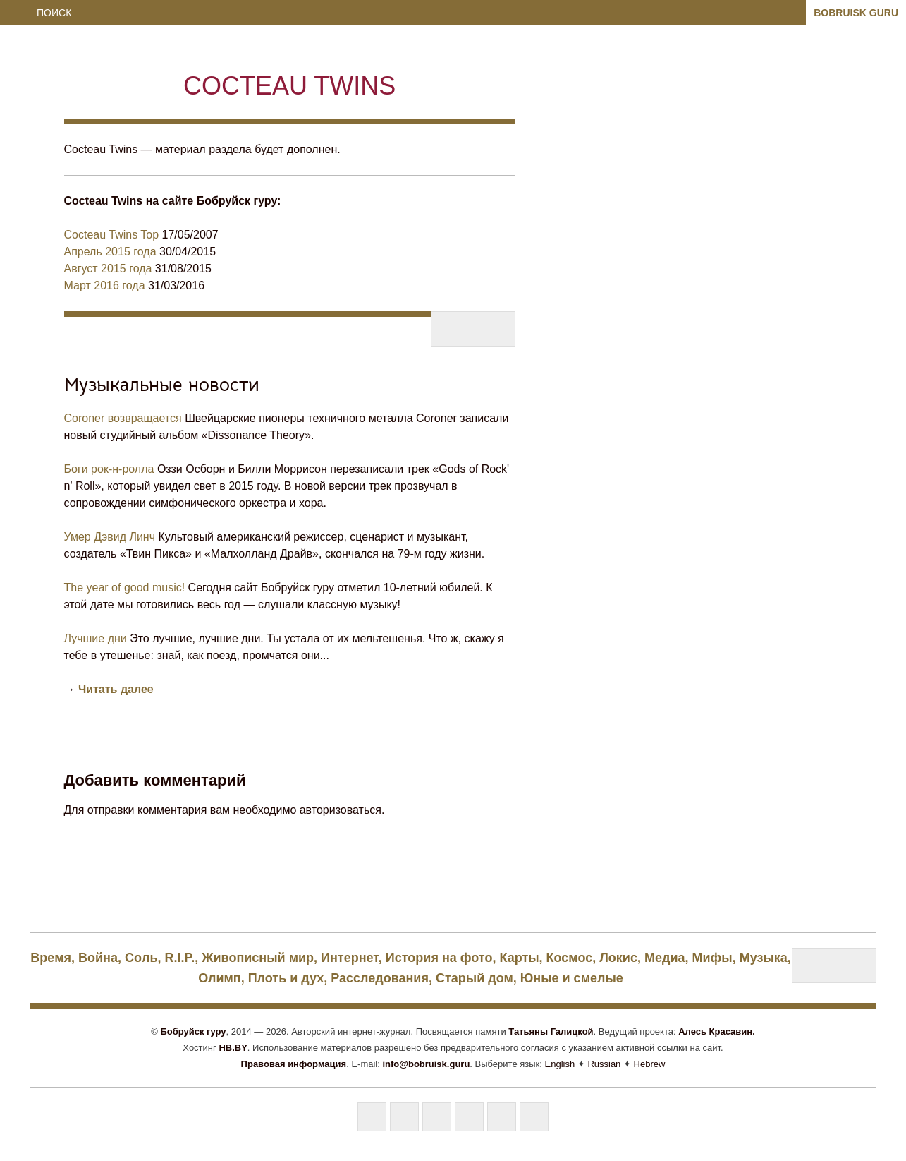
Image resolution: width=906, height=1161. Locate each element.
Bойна (98, 958)
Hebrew (650, 1064)
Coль (141, 958)
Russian (603, 1064)
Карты (519, 958)
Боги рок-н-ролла (109, 469)
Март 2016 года (104, 285)
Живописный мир (258, 958)
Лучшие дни (95, 638)
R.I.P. (180, 958)
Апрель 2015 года (110, 252)
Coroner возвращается (123, 418)
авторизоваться (340, 810)
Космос (569, 958)
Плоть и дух (286, 978)
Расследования (380, 978)
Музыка (764, 958)
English (560, 1064)
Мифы (712, 958)
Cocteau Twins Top (111, 235)
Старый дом (474, 978)
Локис (618, 958)
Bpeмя (50, 958)
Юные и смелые (571, 978)
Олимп (219, 978)
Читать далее (116, 689)
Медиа (664, 958)
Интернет (350, 958)
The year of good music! (124, 588)
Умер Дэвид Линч (110, 537)
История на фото (439, 958)
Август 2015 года (108, 269)
